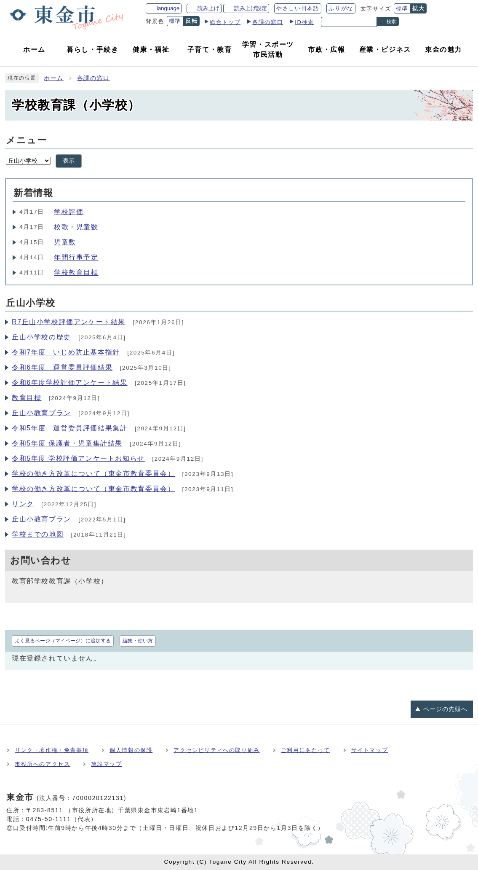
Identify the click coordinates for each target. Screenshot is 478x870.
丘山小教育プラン (41, 412)
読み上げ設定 (250, 8)
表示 (69, 161)
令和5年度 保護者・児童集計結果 (67, 443)
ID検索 (304, 22)
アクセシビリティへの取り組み (216, 750)
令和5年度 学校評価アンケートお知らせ (78, 458)
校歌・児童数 (76, 227)
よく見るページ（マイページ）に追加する (63, 641)
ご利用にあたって (305, 750)
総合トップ (225, 22)
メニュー (26, 140)
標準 (402, 8)
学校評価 (68, 211)
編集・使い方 (138, 641)
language (168, 8)
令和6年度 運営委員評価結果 (62, 367)
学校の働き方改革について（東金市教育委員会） (93, 473)
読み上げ (208, 8)
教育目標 (26, 397)
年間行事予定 (76, 257)
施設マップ (106, 764)
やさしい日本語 (297, 8)
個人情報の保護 (130, 750)
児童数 (65, 242)
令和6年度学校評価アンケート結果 (70, 382)
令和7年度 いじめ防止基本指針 (66, 352)
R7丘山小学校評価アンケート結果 (69, 321)
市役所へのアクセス (42, 764)
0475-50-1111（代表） (61, 819)
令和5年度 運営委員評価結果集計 (70, 428)
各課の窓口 (267, 22)
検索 (391, 21)
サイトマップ (369, 750)
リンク (23, 504)
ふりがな (340, 8)
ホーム (54, 78)
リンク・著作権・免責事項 (51, 750)
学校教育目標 (76, 272)
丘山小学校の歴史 (41, 337)
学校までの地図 (38, 534)
